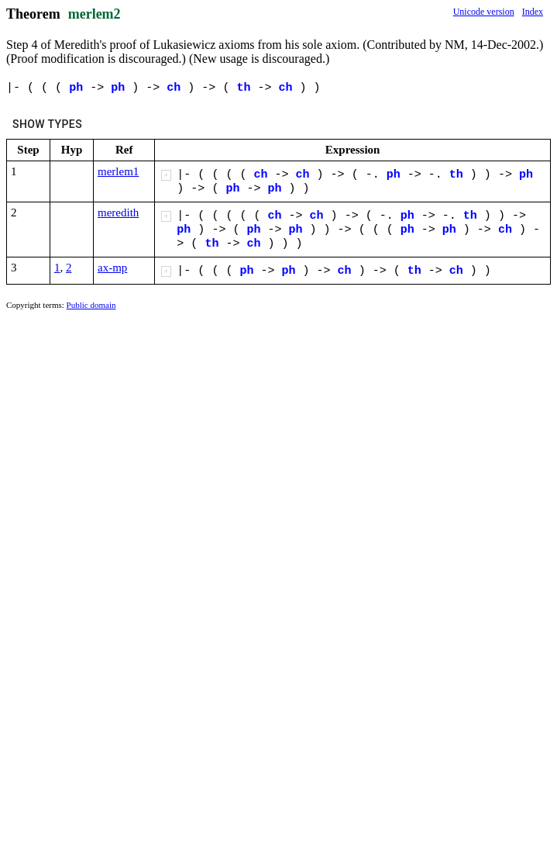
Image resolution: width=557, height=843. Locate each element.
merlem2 (94, 14)
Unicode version (483, 11)
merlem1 (118, 171)
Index (532, 11)
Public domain (91, 304)
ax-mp (112, 267)
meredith (118, 212)
